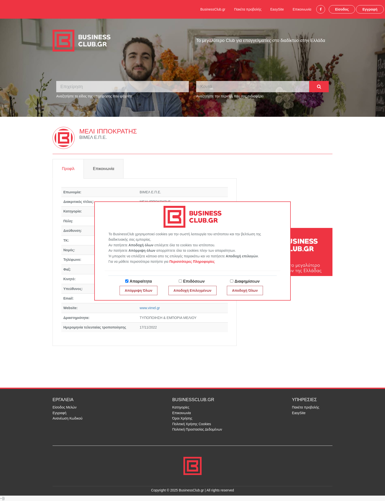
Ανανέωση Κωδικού (67, 418)
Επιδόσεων (194, 281)
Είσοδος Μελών (65, 407)
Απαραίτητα (141, 281)
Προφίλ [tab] (68, 169)
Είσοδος (342, 9)
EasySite (277, 9)
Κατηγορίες (180, 407)
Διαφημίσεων (247, 281)
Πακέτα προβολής (247, 9)
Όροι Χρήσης (182, 418)
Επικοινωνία (302, 9)
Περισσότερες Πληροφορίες (192, 262)
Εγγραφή (369, 9)
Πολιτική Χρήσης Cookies (191, 424)
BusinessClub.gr (212, 9)
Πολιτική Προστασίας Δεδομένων (197, 429)
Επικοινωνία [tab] (103, 169)
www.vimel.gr (150, 308)
